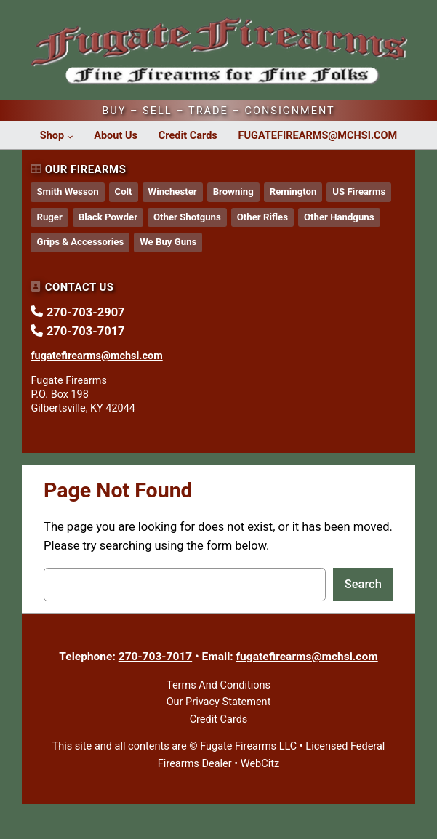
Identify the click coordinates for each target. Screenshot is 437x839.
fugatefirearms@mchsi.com (307, 656)
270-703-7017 (155, 656)
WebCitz (260, 764)
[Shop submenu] (70, 136)
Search (363, 584)
